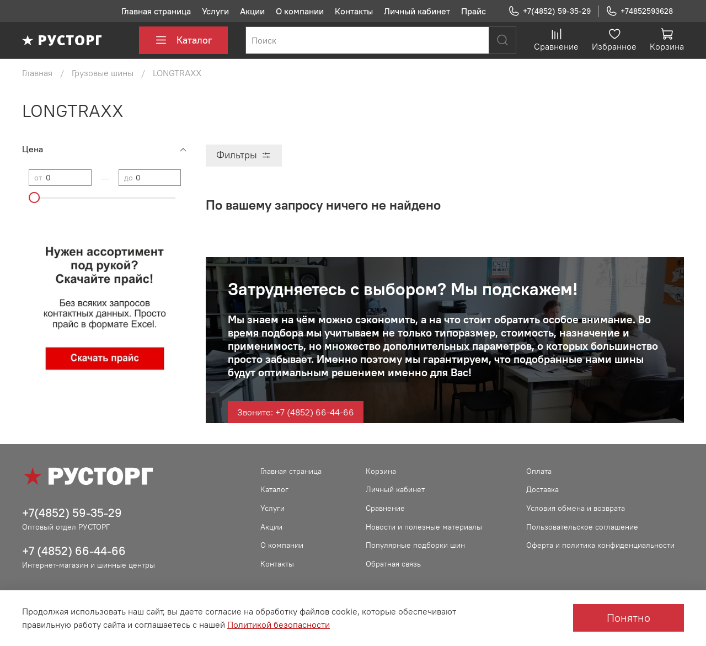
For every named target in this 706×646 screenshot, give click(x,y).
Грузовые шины (102, 72)
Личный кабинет (417, 11)
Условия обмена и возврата (575, 508)
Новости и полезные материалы (424, 527)
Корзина (381, 471)
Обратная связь (393, 564)
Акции (252, 11)
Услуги (215, 11)
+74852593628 (639, 11)
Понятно (628, 617)
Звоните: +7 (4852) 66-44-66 (295, 412)
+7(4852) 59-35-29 (549, 11)
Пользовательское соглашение (582, 527)
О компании (300, 11)
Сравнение (385, 508)
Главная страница (156, 11)
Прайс (473, 11)
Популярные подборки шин (415, 545)
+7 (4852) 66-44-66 (74, 550)
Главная (37, 72)
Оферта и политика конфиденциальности (600, 545)
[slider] (34, 197)
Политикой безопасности (278, 624)
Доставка (542, 489)
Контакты (354, 11)
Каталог (183, 40)
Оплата (539, 471)
